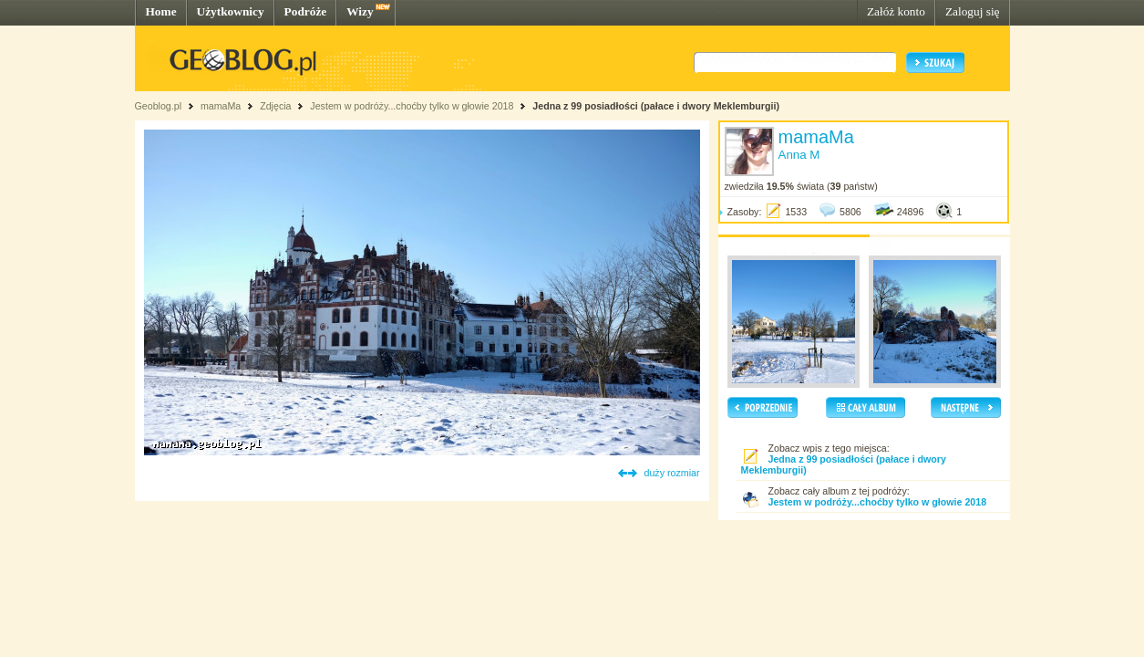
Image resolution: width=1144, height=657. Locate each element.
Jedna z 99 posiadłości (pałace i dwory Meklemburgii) (655, 105)
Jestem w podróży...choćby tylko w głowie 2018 (411, 105)
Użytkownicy (230, 11)
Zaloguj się (972, 11)
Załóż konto (896, 11)
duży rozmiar (672, 472)
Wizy (359, 11)
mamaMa (221, 105)
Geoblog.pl (158, 105)
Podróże (305, 11)
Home (161, 11)
